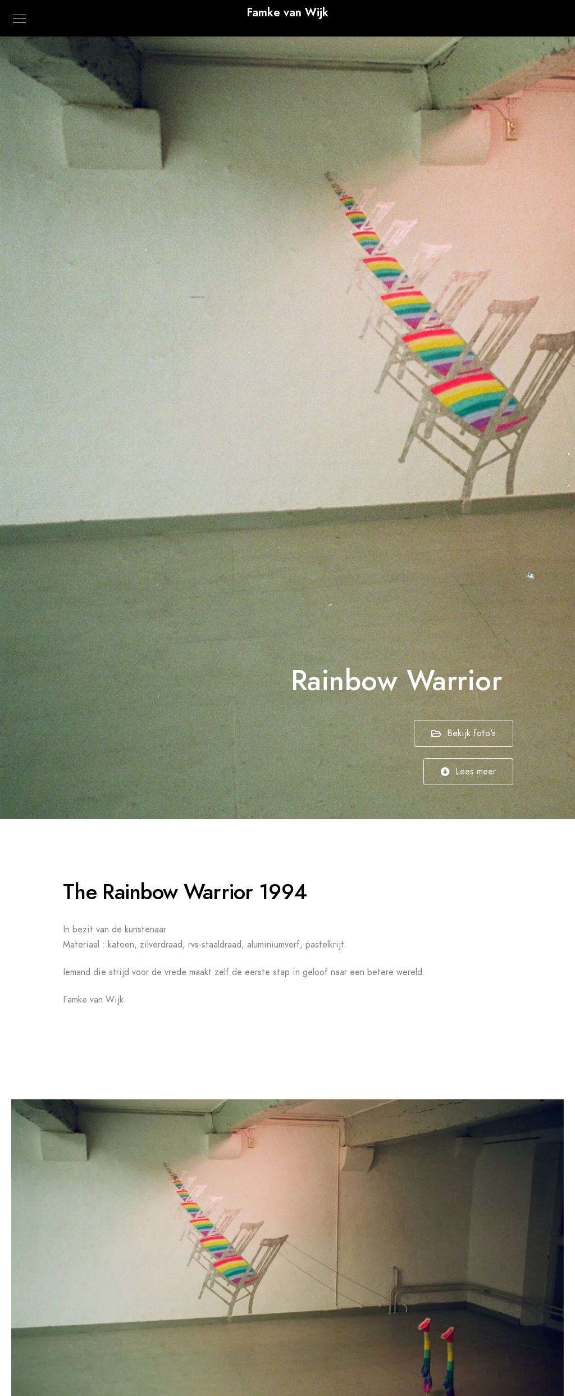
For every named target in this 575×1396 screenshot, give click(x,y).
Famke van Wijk (287, 12)
